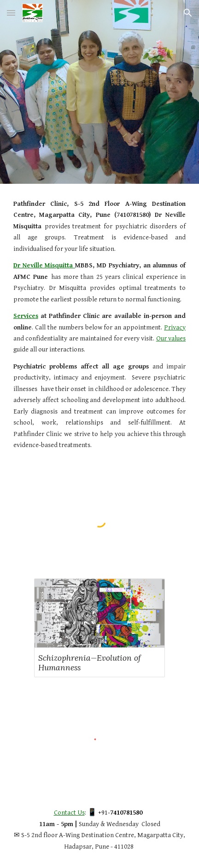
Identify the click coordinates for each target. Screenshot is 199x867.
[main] (99, 325)
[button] (11, 12)
